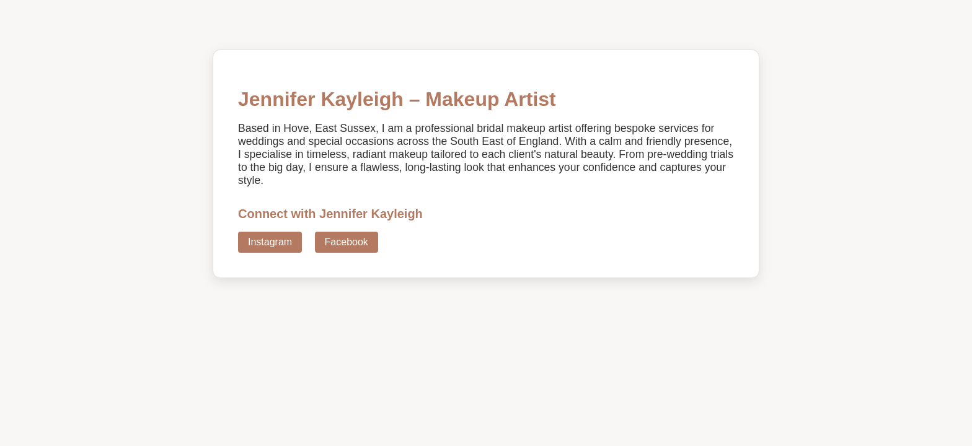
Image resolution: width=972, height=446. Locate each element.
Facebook (346, 242)
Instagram (270, 242)
